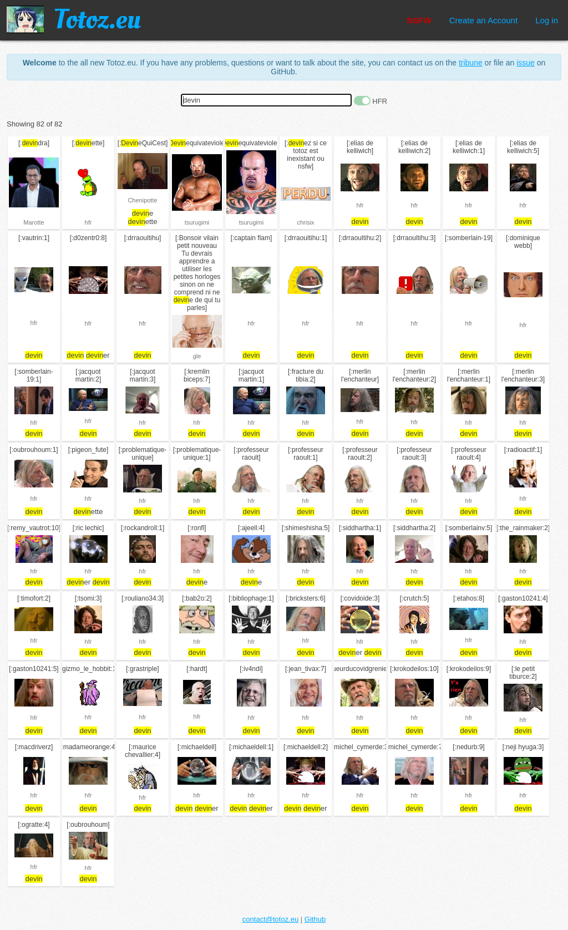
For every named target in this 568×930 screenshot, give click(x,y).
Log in (546, 20)
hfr (88, 222)
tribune (471, 62)
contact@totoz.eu (270, 919)
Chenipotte (142, 200)
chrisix (305, 222)
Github (315, 919)
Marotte (33, 222)
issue (525, 62)
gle (197, 356)
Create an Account (483, 20)
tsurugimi (197, 222)
